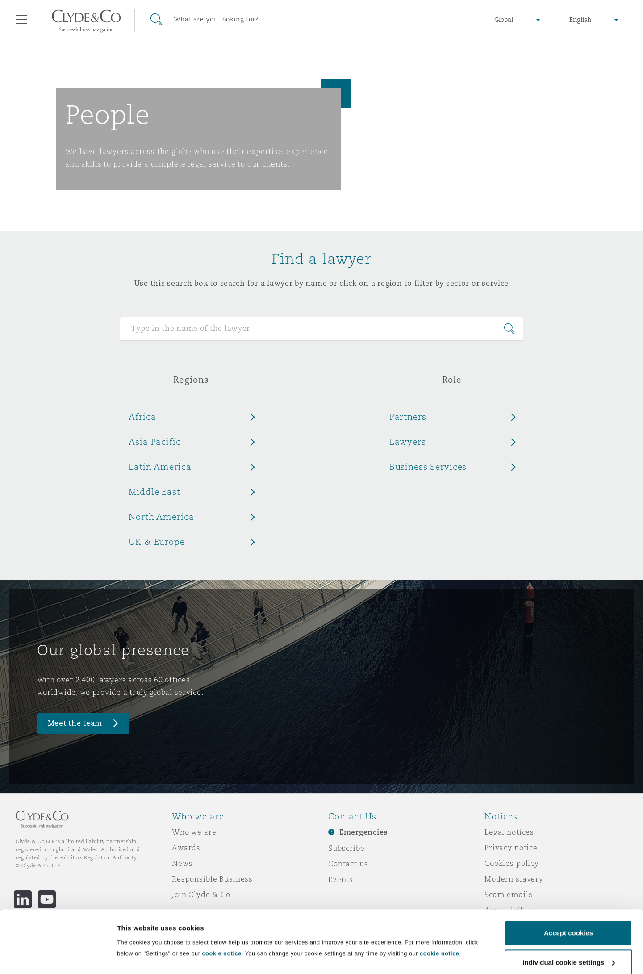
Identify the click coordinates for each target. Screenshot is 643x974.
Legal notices (509, 832)
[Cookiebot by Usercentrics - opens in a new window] (58, 956)
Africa (142, 416)
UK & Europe (156, 541)
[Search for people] (321, 329)
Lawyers (407, 441)
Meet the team (75, 723)
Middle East (154, 491)
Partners (407, 416)
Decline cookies (568, 950)
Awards (186, 847)
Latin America (160, 466)
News (182, 863)
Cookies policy (511, 863)
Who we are (194, 832)
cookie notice (221, 912)
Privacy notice (511, 847)
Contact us (348, 863)
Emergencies (363, 832)
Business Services (428, 466)
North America (161, 516)
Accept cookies (568, 891)
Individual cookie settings (158, 947)
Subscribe (346, 848)
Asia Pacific (154, 441)
